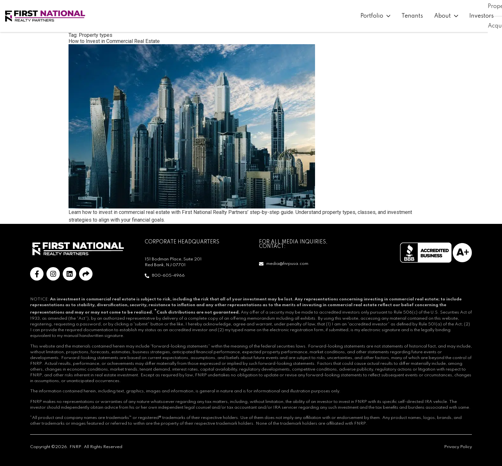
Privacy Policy (458, 447)
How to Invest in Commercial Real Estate (114, 41)
